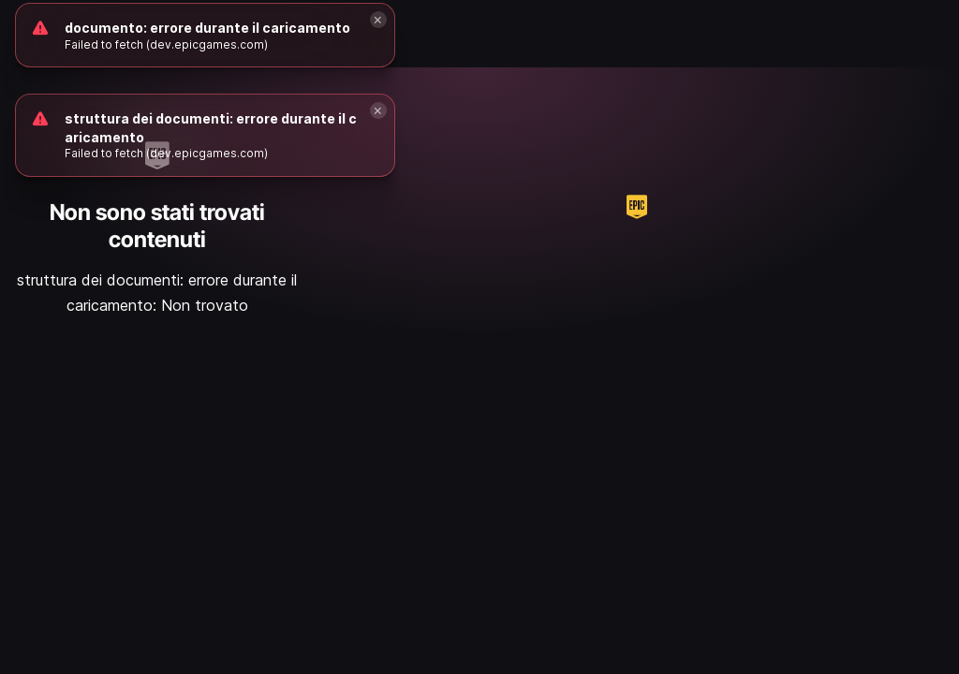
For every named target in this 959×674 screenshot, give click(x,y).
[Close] (378, 110)
